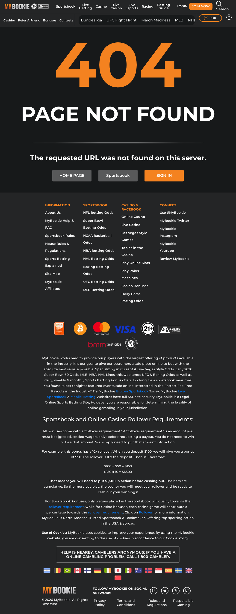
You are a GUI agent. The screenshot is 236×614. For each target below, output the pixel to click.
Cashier (9, 20)
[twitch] (187, 591)
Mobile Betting (83, 397)
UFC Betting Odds (98, 282)
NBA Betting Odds (98, 251)
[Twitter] (176, 590)
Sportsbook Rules (60, 236)
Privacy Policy (100, 603)
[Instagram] (153, 591)
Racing (147, 6)
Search (222, 6)
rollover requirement (66, 507)
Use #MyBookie (173, 213)
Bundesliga (91, 20)
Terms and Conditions (126, 603)
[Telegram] (164, 591)
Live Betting (85, 6)
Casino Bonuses (134, 286)
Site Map (52, 274)
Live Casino (116, 6)
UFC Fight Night (121, 20)
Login (182, 6)
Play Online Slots (135, 263)
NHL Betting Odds (98, 259)
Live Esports (132, 6)
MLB (179, 20)
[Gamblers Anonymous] (170, 327)
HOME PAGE (71, 175)
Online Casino (133, 217)
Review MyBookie (174, 259)
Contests (66, 20)
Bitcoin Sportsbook (132, 391)
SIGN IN (164, 175)
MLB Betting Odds (98, 290)
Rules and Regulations (157, 603)
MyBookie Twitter (174, 221)
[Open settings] (228, 17)
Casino (101, 6)
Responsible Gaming (183, 603)
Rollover (146, 512)
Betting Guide (163, 6)
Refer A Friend (29, 20)
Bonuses (49, 20)
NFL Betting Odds (98, 213)
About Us (53, 213)
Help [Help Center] (210, 18)
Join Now (201, 6)
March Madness (155, 20)
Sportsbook (65, 6)
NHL (192, 20)
